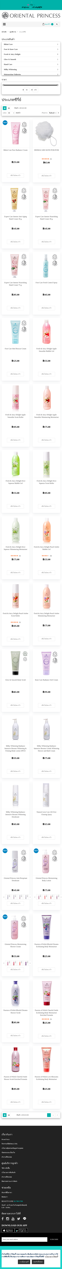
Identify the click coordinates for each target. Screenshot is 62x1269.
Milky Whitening (32, 69)
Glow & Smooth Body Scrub (15, 680)
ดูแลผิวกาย (13, 32)
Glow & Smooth (32, 59)
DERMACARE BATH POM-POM (46, 150)
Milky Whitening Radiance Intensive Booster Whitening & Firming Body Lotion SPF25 (16, 748)
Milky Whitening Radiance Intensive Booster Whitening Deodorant (15, 814)
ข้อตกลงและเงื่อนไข (8, 1152)
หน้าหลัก (4, 32)
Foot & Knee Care (32, 49)
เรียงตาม (44, 113)
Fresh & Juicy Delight (32, 54)
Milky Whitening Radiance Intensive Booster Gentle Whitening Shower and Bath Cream (46, 748)
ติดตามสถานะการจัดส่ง (9, 1181)
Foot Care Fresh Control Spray (46, 283)
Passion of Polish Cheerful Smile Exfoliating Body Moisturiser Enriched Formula (46, 1012)
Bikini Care (32, 44)
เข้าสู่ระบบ (25, 7)
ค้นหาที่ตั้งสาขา (7, 1192)
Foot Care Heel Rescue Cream (15, 349)
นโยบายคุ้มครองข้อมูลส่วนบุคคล (12, 1148)
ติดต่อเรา (5, 1197)
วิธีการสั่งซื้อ (6, 1168)
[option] (8, 897)
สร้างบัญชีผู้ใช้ (37, 7)
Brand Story (6, 1139)
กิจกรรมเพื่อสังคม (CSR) (9, 1144)
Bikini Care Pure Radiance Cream (15, 150)
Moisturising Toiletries (32, 74)
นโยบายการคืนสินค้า (9, 1172)
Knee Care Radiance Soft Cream (46, 680)
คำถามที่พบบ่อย (7, 1157)
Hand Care (32, 64)
